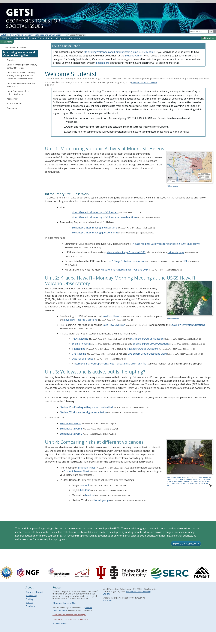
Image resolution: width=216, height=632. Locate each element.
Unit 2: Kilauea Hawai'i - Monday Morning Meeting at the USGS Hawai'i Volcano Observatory (21, 75)
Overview (11, 60)
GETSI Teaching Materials (11, 34)
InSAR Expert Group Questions (147, 338)
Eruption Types (86, 467)
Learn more (102, 62)
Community (12, 108)
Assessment (12, 98)
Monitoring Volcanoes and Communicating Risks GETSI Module (119, 52)
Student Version (134, 55)
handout (84, 485)
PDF (185, 261)
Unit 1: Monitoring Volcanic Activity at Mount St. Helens (22, 66)
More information (59, 623)
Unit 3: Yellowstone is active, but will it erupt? (21, 85)
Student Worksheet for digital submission (83, 412)
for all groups (102, 500)
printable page (176, 252)
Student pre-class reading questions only (95, 232)
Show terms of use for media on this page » (70, 619)
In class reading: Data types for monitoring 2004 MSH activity (166, 243)
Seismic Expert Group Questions (151, 343)
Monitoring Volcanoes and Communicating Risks (46, 34)
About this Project (34, 592)
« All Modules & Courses (15, 47)
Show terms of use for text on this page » (69, 615)
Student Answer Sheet (76, 471)
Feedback (30, 606)
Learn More (7, 41)
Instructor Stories (14, 103)
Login (197, 1)
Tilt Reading (78, 348)
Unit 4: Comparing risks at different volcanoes (18, 93)
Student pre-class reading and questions (94, 227)
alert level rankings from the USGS (126, 252)
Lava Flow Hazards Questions (80, 319)
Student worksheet (70, 423)
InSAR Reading (80, 338)
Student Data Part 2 (71, 433)
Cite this (49, 84)
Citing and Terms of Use (64, 603)
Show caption (172, 186)
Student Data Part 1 (71, 428)
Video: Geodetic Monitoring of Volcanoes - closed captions (104, 217)
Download (208, 38)
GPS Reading (79, 353)
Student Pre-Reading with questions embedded (86, 407)
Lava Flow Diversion (114, 325)
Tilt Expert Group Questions (143, 348)
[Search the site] (199, 31)
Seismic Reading (81, 343)
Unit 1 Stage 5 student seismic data (126, 261)
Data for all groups (82, 358)
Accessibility (31, 595)
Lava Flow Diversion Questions (187, 325)
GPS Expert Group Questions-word (147, 353)
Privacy (29, 602)
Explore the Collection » (186, 543)
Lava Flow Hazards (111, 316)
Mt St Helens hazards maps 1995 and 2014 (124, 269)
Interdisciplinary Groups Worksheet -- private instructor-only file (109, 363)
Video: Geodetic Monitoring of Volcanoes (95, 212)
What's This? (107, 600)
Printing (29, 599)
